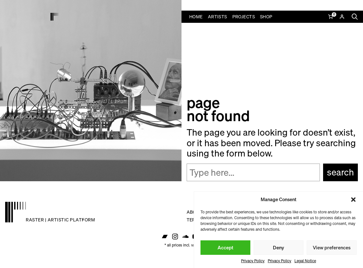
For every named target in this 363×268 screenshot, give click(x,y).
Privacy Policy (253, 260)
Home (196, 16)
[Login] (342, 16)
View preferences (331, 247)
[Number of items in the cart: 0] (331, 17)
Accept (225, 247)
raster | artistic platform (60, 220)
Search (340, 172)
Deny (278, 247)
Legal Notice (305, 260)
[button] (353, 199)
